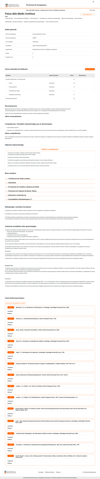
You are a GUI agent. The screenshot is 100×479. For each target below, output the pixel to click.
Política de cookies (49, 472)
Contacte (58, 472)
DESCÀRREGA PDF (87, 14)
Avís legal (41, 472)
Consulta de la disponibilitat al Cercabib (15, 303)
